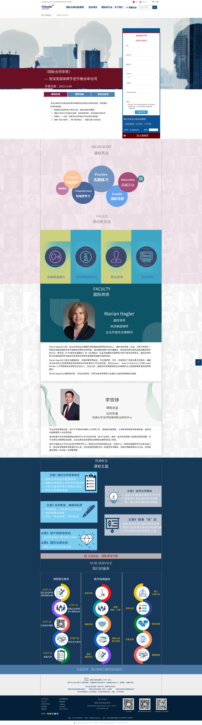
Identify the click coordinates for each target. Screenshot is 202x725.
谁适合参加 (103, 94)
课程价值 (55, 94)
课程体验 (79, 94)
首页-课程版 (46, 15)
